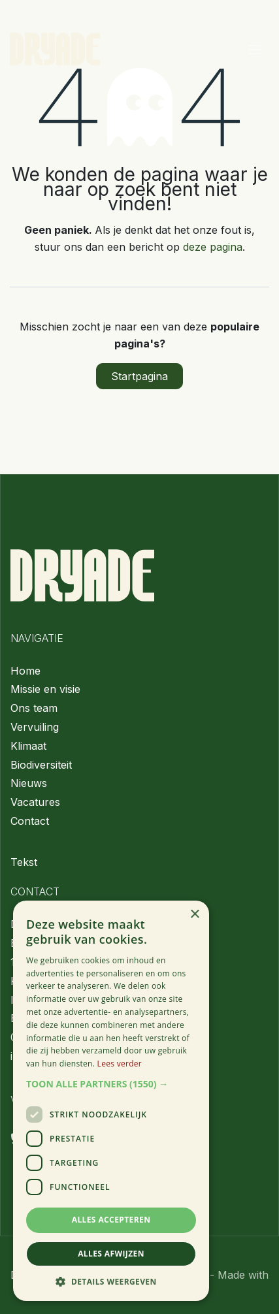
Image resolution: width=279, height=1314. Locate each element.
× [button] (194, 915)
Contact (29, 820)
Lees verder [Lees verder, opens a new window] (119, 1063)
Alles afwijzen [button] (111, 1253)
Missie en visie (45, 689)
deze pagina (212, 246)
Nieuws (28, 783)
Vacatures (35, 802)
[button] (111, 1084)
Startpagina (139, 376)
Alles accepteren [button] (111, 1219)
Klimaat (28, 745)
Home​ (25, 670)
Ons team (33, 707)
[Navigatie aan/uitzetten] (254, 49)
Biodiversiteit (41, 764)
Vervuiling (34, 726)
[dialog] (111, 1101)
